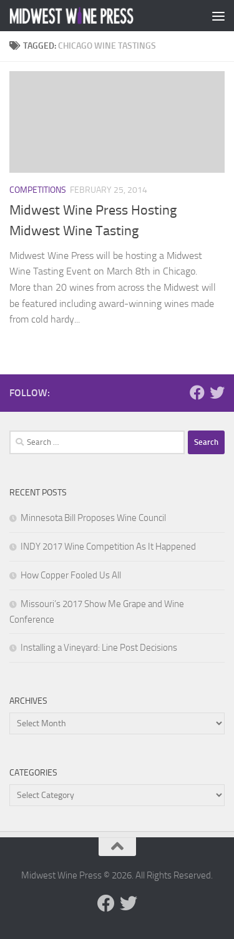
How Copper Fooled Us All (71, 575)
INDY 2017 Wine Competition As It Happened (108, 546)
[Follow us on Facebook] (197, 392)
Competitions (37, 190)
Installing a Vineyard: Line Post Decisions (99, 647)
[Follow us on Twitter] (217, 392)
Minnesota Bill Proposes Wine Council (93, 517)
